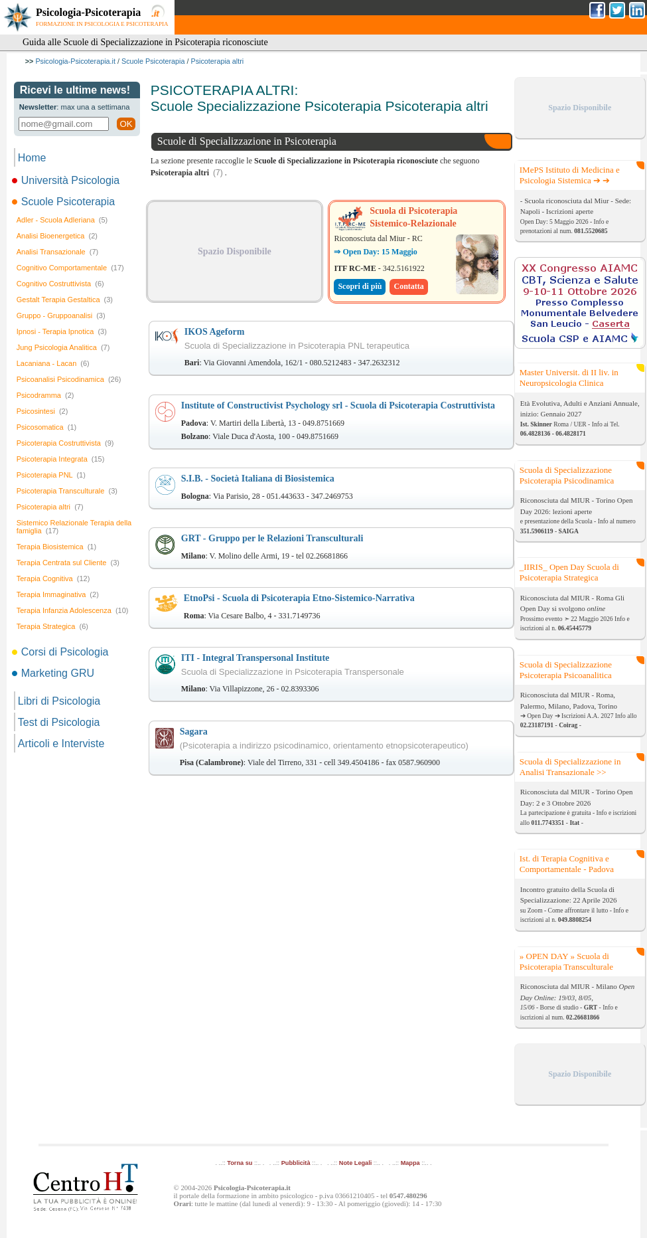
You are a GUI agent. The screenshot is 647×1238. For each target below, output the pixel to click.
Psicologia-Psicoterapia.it (75, 61)
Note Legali (355, 1163)
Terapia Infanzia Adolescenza (73, 610)
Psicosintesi (42, 411)
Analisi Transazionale (57, 252)
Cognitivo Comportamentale (70, 268)
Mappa (410, 1163)
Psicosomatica (46, 427)
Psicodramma (45, 395)
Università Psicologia (67, 180)
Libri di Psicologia (59, 701)
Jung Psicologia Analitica (63, 347)
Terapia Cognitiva (53, 578)
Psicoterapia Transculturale (67, 491)
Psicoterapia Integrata (61, 459)
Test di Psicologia (59, 722)
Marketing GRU (54, 673)
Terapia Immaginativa (58, 594)
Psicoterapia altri (217, 61)
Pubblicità (296, 1163)
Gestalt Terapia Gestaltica (65, 300)
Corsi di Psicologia (61, 652)
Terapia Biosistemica (56, 547)
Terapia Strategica (52, 626)
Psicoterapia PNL (51, 475)
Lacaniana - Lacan (53, 363)
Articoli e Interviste (61, 743)
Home (32, 157)
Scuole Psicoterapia (152, 61)
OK (125, 124)
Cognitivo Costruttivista (60, 284)
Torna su (239, 1163)
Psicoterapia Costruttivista (65, 443)
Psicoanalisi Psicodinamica (69, 379)
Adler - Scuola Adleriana (62, 220)
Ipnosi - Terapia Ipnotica (62, 331)
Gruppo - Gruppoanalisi (61, 315)
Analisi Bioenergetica (57, 236)
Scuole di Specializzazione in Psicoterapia (246, 141)
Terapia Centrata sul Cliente (68, 563)
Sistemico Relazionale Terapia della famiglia (74, 527)
